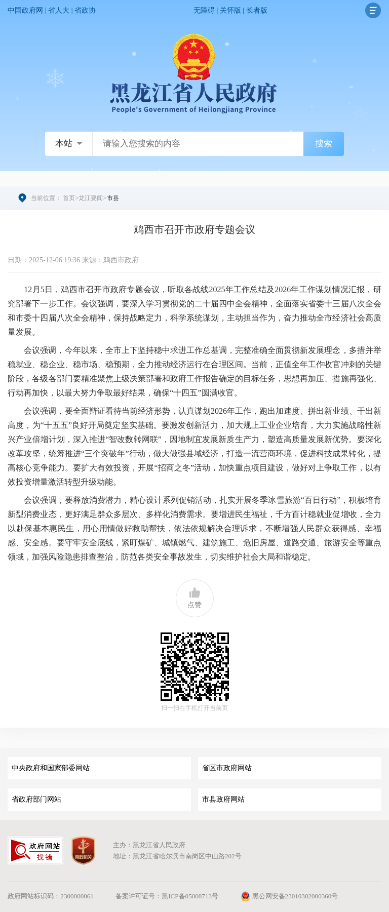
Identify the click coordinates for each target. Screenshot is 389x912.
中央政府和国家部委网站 (51, 768)
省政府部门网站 (36, 799)
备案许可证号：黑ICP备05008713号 (166, 896)
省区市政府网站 (227, 768)
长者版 (256, 10)
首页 (69, 198)
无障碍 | (206, 10)
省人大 (58, 10)
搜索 (323, 143)
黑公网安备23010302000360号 (289, 896)
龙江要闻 (91, 198)
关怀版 (230, 10)
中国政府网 (25, 10)
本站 (63, 143)
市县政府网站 (223, 799)
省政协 (85, 10)
